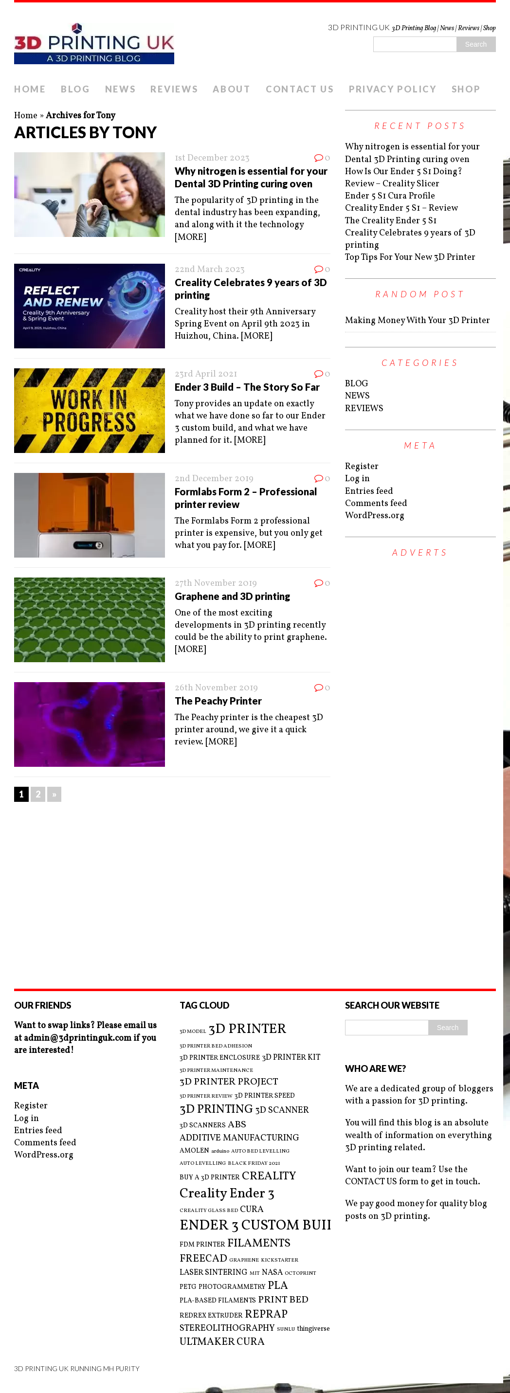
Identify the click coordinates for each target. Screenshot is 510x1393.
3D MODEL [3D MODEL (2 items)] (193, 1032)
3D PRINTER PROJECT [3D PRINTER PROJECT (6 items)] (229, 1082)
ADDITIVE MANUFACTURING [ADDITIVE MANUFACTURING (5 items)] (239, 1138)
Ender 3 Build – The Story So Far (247, 387)
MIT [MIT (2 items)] (255, 1273)
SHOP (466, 89)
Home (25, 116)
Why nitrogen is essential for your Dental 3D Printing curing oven (412, 153)
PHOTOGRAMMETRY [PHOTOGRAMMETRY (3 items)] (232, 1287)
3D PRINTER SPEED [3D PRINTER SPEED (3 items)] (265, 1096)
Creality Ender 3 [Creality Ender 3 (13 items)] (227, 1194)
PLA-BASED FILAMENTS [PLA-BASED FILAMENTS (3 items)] (218, 1300)
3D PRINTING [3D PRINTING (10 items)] (216, 1110)
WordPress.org (374, 516)
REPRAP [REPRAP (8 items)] (266, 1314)
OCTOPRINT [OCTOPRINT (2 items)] (300, 1273)
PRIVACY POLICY (393, 89)
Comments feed (376, 504)
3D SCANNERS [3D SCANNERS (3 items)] (203, 1125)
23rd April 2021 (206, 374)
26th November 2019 (216, 688)
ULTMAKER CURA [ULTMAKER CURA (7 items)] (222, 1342)
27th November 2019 (216, 584)
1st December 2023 (212, 158)
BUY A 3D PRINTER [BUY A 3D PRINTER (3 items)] (210, 1177)
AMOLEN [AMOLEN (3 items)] (194, 1151)
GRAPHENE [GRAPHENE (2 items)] (244, 1260)
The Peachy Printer (218, 700)
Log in (357, 479)
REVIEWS (174, 89)
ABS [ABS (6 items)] (237, 1125)
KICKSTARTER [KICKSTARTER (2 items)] (279, 1260)
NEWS (120, 89)
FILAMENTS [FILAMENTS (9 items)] (259, 1243)
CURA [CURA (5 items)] (252, 1210)
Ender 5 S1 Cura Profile (390, 196)
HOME (30, 89)
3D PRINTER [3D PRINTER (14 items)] (247, 1029)
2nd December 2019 (214, 479)
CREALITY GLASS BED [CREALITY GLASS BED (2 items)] (209, 1211)
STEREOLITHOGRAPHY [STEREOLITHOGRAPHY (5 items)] (227, 1328)
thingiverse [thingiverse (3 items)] (313, 1329)
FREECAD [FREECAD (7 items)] (203, 1259)
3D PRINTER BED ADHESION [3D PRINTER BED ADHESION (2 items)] (216, 1046)
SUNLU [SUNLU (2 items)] (286, 1329)
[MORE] (190, 238)
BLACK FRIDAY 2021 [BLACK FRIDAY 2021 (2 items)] (254, 1163)
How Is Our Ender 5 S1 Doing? (403, 172)
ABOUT (232, 89)
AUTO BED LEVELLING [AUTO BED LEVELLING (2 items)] (260, 1151)
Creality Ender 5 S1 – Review (401, 208)
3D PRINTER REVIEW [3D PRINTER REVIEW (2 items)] (206, 1096)
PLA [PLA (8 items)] (278, 1286)
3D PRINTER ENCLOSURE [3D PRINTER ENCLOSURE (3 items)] (220, 1058)
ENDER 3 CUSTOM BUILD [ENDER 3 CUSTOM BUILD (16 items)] (263, 1226)
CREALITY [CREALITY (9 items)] (269, 1176)
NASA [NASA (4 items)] (272, 1272)
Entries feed (369, 492)
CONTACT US (300, 89)
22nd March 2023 (210, 270)
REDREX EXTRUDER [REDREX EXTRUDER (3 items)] (211, 1316)
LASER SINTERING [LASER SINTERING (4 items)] (214, 1272)
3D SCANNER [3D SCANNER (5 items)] (282, 1110)
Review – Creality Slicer (392, 184)
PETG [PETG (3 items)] (188, 1287)
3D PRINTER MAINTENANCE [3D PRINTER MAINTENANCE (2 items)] (216, 1070)
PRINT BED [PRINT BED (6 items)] (283, 1300)
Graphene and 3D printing (232, 596)
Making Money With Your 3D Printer (417, 321)
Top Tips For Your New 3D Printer (410, 258)
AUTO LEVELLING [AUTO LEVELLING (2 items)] (203, 1163)
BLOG (76, 89)
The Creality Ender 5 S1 (391, 221)
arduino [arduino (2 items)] (220, 1151)
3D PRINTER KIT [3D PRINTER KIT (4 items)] (291, 1057)
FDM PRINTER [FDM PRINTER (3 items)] (202, 1244)
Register (362, 467)
